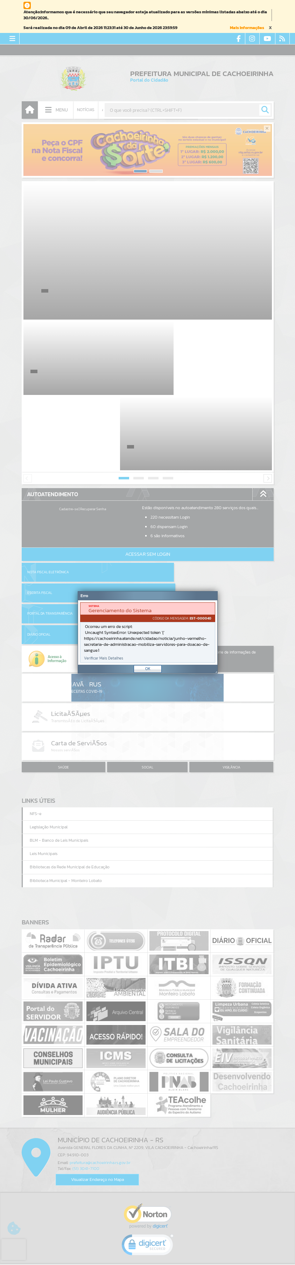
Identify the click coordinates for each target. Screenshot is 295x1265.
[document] (147, 632)
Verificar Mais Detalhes (103, 658)
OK (147, 668)
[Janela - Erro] (148, 632)
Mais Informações (247, 28)
